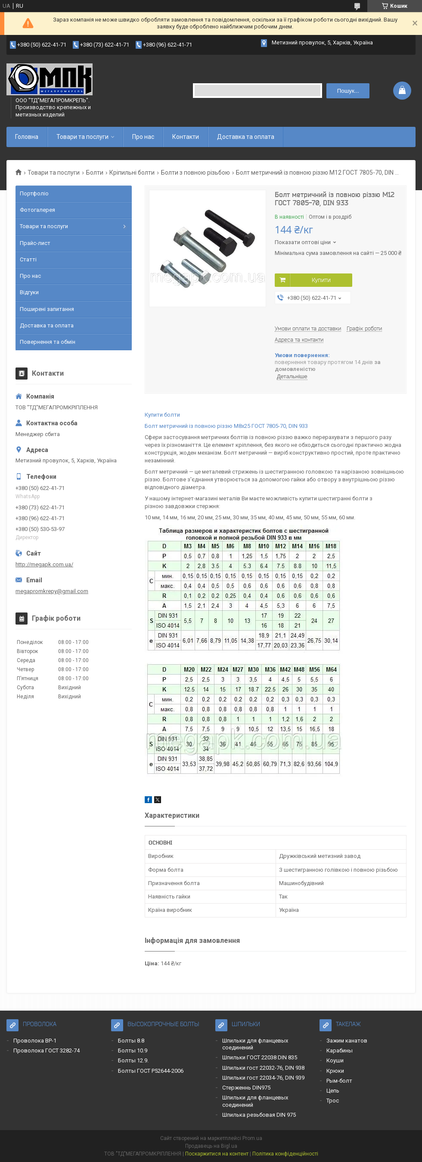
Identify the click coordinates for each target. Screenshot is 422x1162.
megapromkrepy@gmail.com (52, 591)
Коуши (335, 1060)
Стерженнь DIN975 (246, 1087)
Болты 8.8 (131, 1040)
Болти (94, 172)
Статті (28, 259)
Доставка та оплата (245, 136)
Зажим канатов (346, 1040)
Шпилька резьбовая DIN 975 (259, 1115)
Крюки (335, 1071)
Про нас (143, 136)
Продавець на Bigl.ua (211, 1146)
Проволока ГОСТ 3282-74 (46, 1050)
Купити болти (162, 414)
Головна (26, 136)
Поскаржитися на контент (216, 1154)
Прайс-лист (35, 243)
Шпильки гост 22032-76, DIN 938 (263, 1068)
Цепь (332, 1090)
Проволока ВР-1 (34, 1040)
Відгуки (29, 292)
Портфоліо (34, 193)
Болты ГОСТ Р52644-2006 (150, 1071)
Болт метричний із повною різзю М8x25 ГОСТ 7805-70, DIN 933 (226, 426)
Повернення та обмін (47, 342)
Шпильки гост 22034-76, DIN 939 (263, 1077)
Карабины (339, 1050)
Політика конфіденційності (285, 1154)
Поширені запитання (47, 309)
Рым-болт (339, 1080)
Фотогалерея (37, 210)
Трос (332, 1100)
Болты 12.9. (133, 1060)
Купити (321, 279)
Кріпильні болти (132, 172)
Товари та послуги (82, 136)
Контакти (185, 136)
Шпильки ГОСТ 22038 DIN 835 (259, 1057)
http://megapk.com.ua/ (44, 564)
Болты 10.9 (132, 1050)
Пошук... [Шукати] (348, 91)
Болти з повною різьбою (195, 172)
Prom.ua (252, 1138)
